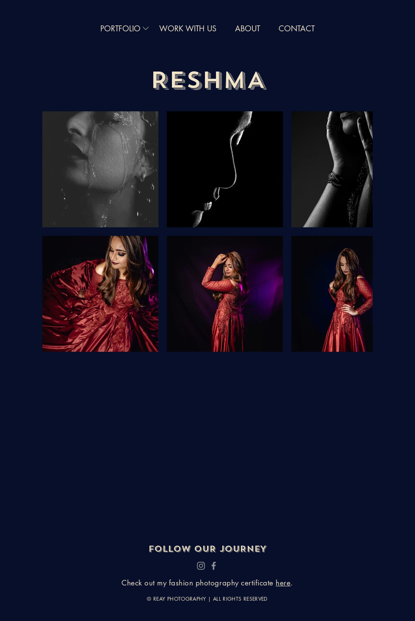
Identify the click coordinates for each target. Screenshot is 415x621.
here (283, 583)
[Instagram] (201, 565)
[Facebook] (213, 565)
